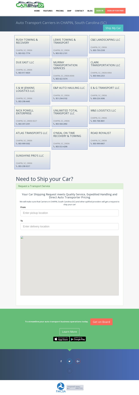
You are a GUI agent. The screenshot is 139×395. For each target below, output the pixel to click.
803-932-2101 (61, 53)
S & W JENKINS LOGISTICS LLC (25, 89)
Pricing (60, 11)
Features (47, 11)
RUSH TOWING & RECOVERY (27, 41)
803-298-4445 (24, 101)
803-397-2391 (24, 123)
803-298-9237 (24, 166)
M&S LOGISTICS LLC (103, 110)
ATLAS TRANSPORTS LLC (31, 133)
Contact (79, 11)
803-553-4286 (61, 146)
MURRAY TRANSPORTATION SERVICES (65, 65)
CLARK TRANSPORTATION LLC (105, 63)
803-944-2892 (61, 123)
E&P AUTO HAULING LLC (69, 88)
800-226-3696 (99, 98)
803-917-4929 (24, 72)
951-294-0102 (61, 98)
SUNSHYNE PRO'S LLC (30, 155)
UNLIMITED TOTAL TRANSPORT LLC (65, 112)
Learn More (69, 331)
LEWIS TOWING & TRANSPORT (64, 41)
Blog (90, 11)
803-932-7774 (24, 53)
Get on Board (101, 322)
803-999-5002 (24, 143)
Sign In (99, 10)
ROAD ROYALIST (101, 133)
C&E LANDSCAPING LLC (105, 39)
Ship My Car (113, 28)
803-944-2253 (99, 75)
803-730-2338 (99, 50)
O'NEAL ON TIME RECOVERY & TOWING (67, 134)
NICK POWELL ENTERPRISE (25, 112)
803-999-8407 (99, 143)
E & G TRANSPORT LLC (105, 88)
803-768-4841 (99, 120)
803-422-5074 (61, 78)
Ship (69, 11)
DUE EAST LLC (25, 62)
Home (37, 11)
